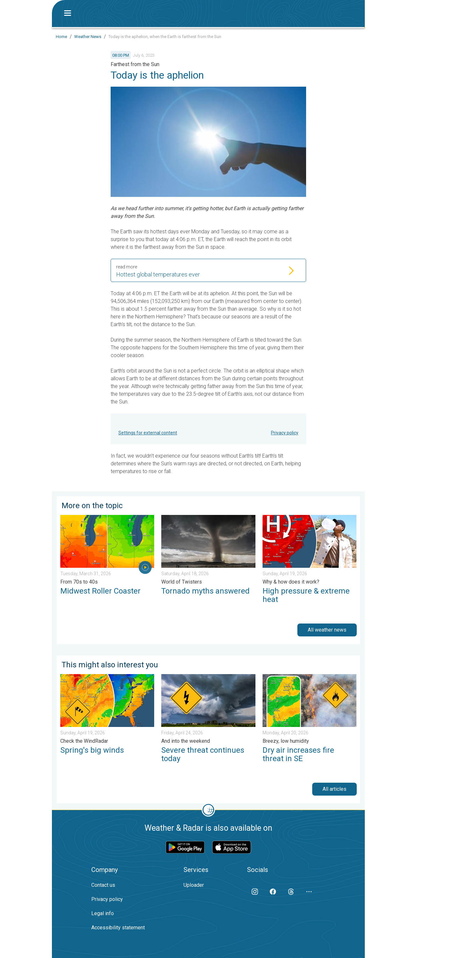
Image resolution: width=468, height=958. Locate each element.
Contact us (103, 885)
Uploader (194, 885)
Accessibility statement (118, 927)
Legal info (102, 913)
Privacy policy (284, 432)
